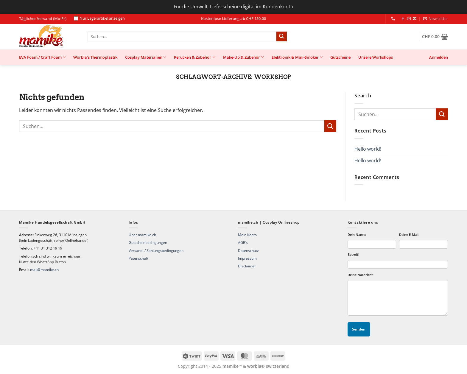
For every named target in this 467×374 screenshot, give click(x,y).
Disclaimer (247, 266)
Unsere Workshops (375, 57)
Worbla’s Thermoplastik (95, 57)
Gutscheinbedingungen (148, 242)
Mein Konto (247, 234)
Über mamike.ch (142, 234)
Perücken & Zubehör (194, 57)
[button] (435, 18)
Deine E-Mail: (409, 234)
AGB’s (243, 242)
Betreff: (353, 254)
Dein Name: (357, 234)
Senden (359, 329)
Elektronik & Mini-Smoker (297, 57)
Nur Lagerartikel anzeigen (99, 18)
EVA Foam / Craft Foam (42, 57)
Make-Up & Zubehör (243, 57)
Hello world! (367, 149)
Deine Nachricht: (360, 274)
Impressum (247, 258)
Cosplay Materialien (145, 57)
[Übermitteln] (281, 37)
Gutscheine (340, 57)
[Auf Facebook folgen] (403, 19)
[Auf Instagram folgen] (409, 19)
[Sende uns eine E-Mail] (414, 19)
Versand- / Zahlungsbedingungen (156, 250)
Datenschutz (248, 250)
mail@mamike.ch (44, 269)
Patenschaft (138, 258)
